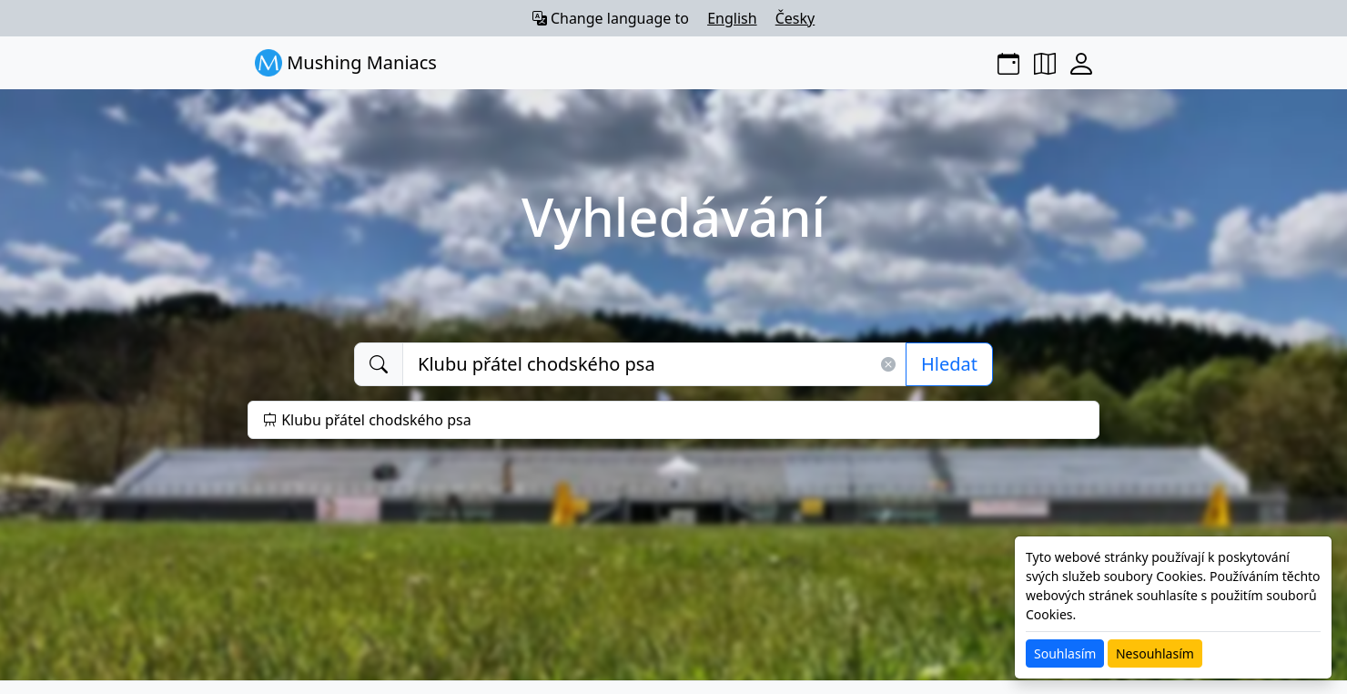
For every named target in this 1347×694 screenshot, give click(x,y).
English (731, 18)
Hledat (949, 364)
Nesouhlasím (1155, 653)
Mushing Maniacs (346, 63)
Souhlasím (1065, 653)
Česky (795, 18)
